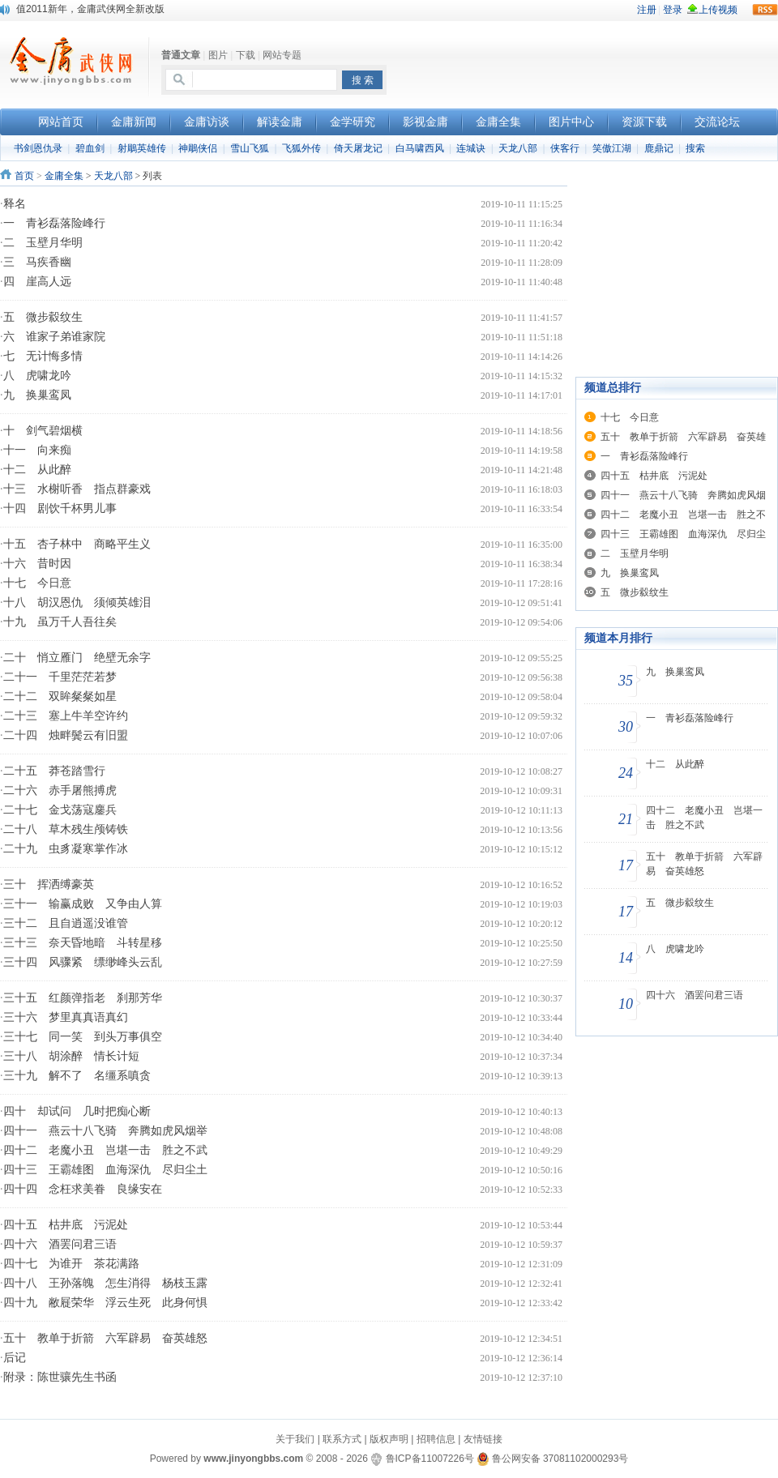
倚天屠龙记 (358, 148)
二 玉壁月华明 (43, 243)
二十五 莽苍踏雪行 (54, 771)
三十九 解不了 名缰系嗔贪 (77, 1076)
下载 (245, 55)
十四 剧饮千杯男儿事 (60, 508)
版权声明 (389, 1439)
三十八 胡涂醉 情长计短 (71, 1056)
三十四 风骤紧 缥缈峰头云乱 (82, 962)
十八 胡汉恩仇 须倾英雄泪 (77, 602)
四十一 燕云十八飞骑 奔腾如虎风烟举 (105, 1131)
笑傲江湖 (611, 148)
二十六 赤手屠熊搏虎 (60, 790)
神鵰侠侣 (197, 148)
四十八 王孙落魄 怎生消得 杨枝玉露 (105, 1283)
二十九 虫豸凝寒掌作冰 (65, 849)
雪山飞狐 (249, 148)
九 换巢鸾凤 (37, 395)
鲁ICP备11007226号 (430, 1458)
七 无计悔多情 (43, 356)
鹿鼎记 (658, 148)
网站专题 (282, 55)
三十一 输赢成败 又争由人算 (82, 904)
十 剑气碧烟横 (43, 431)
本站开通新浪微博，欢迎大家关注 (89, 9)
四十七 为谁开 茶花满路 (71, 1264)
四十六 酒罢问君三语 (60, 1244)
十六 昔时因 (37, 563)
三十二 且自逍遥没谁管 (65, 923)
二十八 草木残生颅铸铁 (65, 829)
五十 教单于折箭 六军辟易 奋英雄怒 (105, 1338)
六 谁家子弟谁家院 (54, 337)
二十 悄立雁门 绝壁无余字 (77, 657)
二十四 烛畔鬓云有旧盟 (65, 735)
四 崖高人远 (37, 282)
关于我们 (295, 1439)
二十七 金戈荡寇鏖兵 (60, 810)
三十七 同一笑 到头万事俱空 (82, 1037)
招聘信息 (436, 1439)
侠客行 (564, 148)
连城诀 (470, 148)
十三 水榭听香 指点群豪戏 (77, 489)
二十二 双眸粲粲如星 (60, 696)
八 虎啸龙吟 (37, 376)
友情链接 (483, 1439)
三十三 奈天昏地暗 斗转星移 (82, 943)
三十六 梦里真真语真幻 (65, 1017)
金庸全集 (64, 176)
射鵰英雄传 (142, 148)
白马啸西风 (419, 148)
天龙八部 (517, 148)
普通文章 (180, 55)
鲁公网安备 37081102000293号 (552, 1458)
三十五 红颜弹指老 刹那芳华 (82, 998)
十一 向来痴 (37, 450)
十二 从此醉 (37, 469)
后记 (14, 1358)
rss (765, 9)
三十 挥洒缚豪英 (48, 884)
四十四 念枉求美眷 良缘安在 (82, 1189)
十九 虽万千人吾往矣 (60, 622)
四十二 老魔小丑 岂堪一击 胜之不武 (105, 1150)
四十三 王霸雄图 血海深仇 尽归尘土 (105, 1170)
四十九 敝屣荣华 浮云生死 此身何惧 (105, 1302)
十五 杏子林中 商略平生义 (77, 544)
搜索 (695, 148)
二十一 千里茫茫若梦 (60, 677)
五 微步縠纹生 (43, 317)
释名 (14, 204)
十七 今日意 (37, 583)
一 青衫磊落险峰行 (54, 223)
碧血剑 (90, 148)
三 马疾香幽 (37, 262)
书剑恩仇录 (38, 148)
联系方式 (342, 1439)
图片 (218, 55)
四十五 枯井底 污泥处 (65, 1225)
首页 (24, 176)
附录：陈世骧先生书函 (60, 1377)
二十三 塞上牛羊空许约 (65, 716)
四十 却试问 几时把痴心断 (77, 1111)
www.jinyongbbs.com (253, 1458)
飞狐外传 (301, 148)
